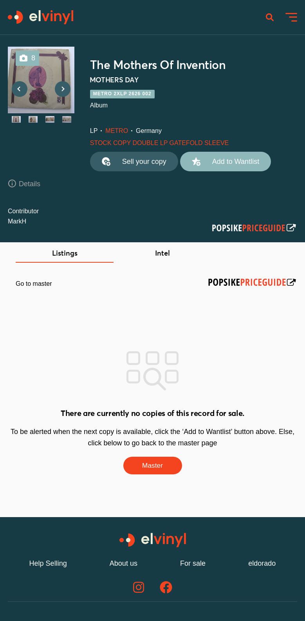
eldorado (262, 564)
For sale (193, 564)
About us (123, 564)
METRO (116, 131)
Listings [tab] (65, 254)
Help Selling (48, 564)
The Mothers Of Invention (158, 66)
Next (62, 90)
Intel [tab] (162, 254)
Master (152, 466)
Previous (19, 90)
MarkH (17, 222)
